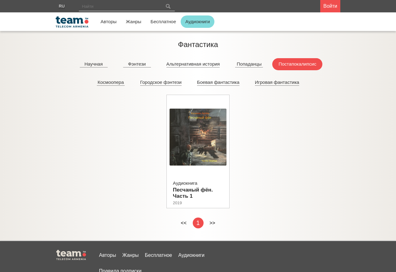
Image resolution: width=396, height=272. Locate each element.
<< (184, 223)
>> (212, 223)
